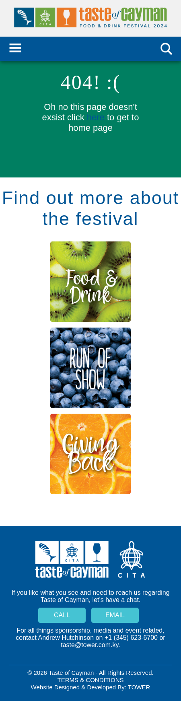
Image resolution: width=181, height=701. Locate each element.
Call (62, 615)
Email (115, 615)
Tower (139, 687)
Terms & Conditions (90, 679)
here (96, 117)
